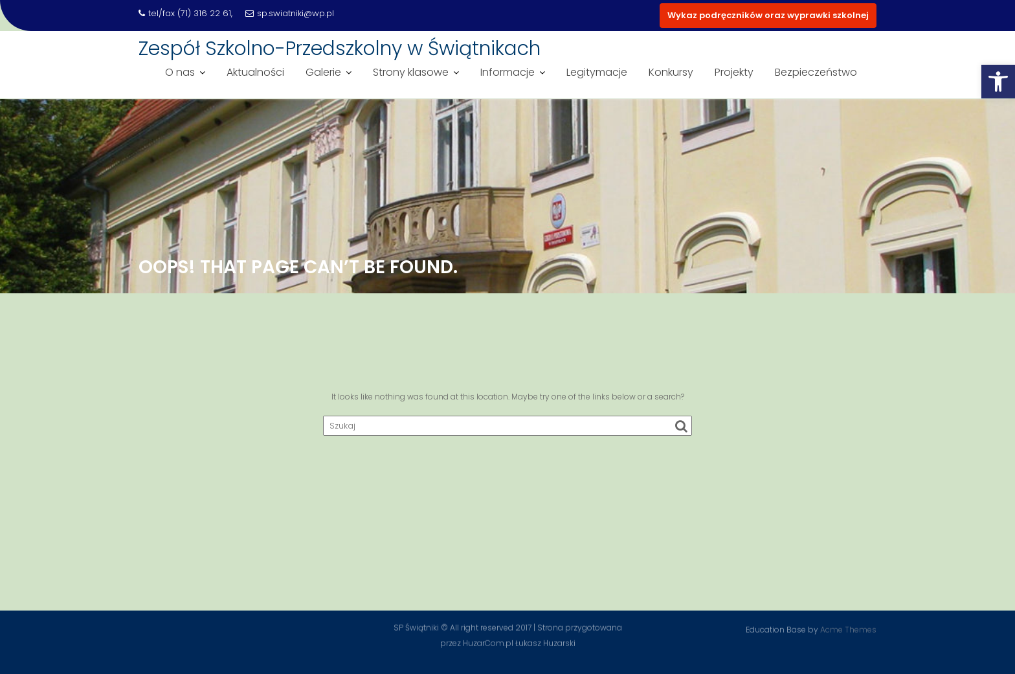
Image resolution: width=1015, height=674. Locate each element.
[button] (998, 81)
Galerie (323, 72)
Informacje (507, 72)
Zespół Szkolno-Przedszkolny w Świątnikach (340, 48)
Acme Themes (848, 629)
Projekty (734, 72)
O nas (180, 72)
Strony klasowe (411, 72)
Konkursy (671, 72)
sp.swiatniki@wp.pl (289, 13)
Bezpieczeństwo (816, 72)
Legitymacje (596, 72)
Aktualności (255, 72)
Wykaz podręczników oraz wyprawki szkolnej (768, 15)
